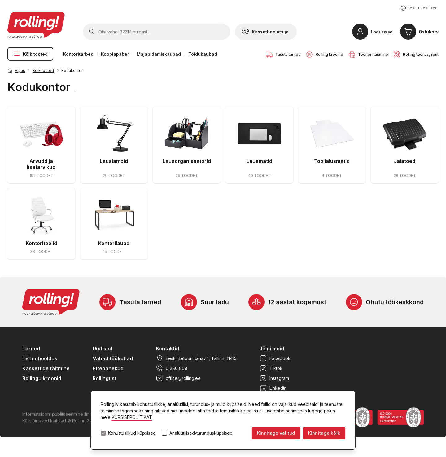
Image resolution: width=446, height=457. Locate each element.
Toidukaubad (202, 54)
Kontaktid (167, 348)
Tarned (31, 348)
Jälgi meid (272, 348)
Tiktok (271, 368)
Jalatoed (404, 161)
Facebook (275, 358)
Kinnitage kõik (324, 433)
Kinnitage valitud (276, 433)
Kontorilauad (113, 243)
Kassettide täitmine (46, 368)
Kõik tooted (30, 54)
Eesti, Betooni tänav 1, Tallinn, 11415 (196, 358)
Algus (20, 70)
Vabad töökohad (113, 358)
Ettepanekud (108, 368)
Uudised (102, 348)
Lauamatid (259, 161)
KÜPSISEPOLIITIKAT (132, 417)
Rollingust (104, 378)
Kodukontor (72, 70)
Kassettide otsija (265, 31)
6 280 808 (171, 368)
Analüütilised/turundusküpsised (201, 433)
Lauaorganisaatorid (187, 161)
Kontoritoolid (41, 243)
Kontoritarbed (78, 54)
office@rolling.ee (178, 378)
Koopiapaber (115, 54)
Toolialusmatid (332, 161)
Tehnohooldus (39, 358)
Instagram (274, 378)
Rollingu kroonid (41, 378)
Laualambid (114, 161)
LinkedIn (273, 388)
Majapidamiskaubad (159, 54)
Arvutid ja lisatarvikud (41, 164)
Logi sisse (382, 31)
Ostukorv (429, 31)
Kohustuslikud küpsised (132, 433)
